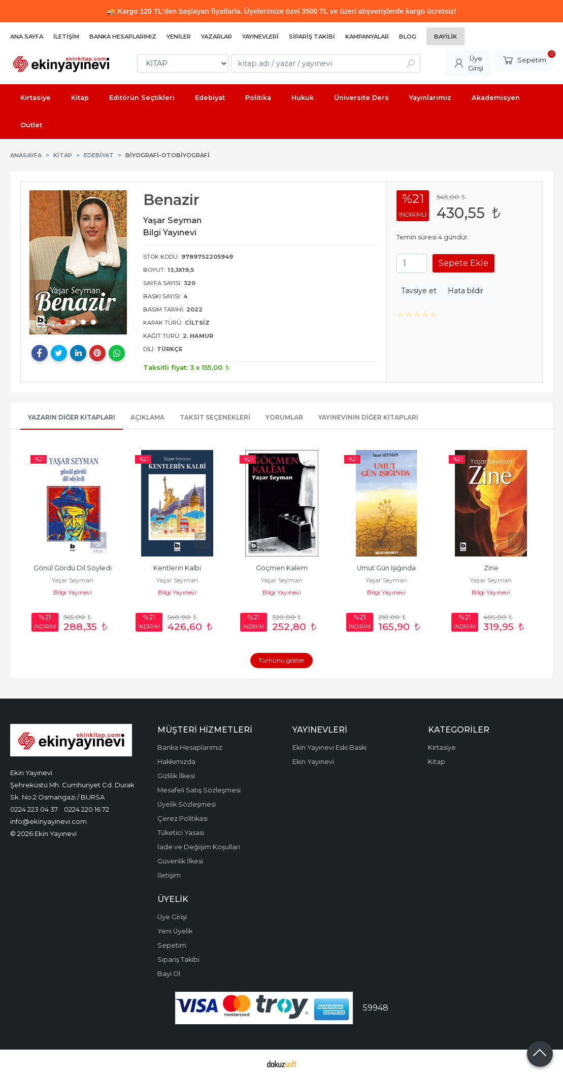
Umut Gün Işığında (386, 568)
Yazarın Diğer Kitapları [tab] (71, 417)
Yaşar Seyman (72, 580)
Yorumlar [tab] (284, 417)
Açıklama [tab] (147, 417)
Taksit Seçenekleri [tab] (215, 417)
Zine (491, 568)
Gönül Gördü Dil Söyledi (73, 568)
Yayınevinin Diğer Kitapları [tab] (368, 417)
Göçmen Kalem (282, 568)
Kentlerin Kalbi (177, 568)
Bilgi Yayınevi (72, 592)
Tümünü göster (281, 660)
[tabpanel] (78, 262)
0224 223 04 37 (34, 809)
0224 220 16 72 (86, 809)
